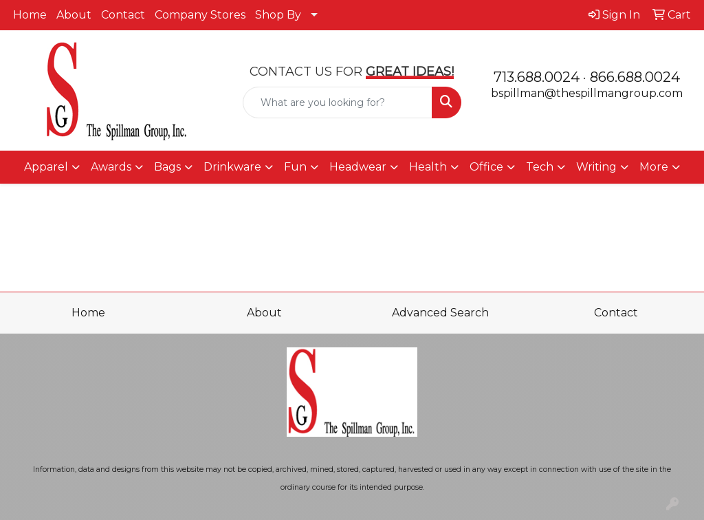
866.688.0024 (635, 77)
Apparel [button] (46, 166)
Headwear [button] (357, 166)
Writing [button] (596, 166)
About (73, 14)
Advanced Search (440, 312)
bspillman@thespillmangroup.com (587, 93)
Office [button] (486, 166)
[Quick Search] (337, 102)
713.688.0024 (537, 77)
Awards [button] (111, 166)
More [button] (653, 166)
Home (30, 14)
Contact (123, 14)
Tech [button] (539, 166)
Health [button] (428, 166)
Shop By (278, 14)
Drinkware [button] (232, 166)
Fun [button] (295, 166)
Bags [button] (167, 166)
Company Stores (200, 14)
